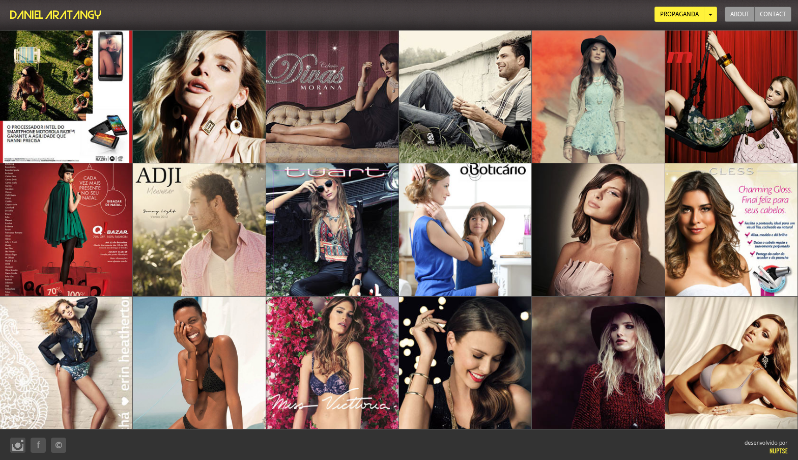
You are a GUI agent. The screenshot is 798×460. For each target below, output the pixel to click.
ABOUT (739, 14)
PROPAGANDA (679, 14)
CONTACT (773, 14)
